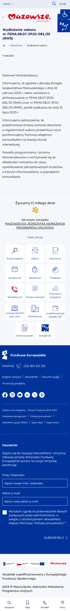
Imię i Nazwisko (13, 475)
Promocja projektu (13, 383)
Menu (63, 607)
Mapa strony (52, 422)
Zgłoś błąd (36, 422)
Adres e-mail (12, 493)
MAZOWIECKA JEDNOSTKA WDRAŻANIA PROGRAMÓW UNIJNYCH (35, 225)
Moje (27, 607)
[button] (65, 14)
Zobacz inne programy (14, 410)
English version (11, 377)
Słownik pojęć (50, 377)
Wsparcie (9, 607)
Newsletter (31, 377)
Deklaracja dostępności (14, 416)
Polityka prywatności (41, 416)
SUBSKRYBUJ (54, 538)
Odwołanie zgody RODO (14, 422)
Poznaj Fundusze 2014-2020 (42, 410)
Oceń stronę (35, 237)
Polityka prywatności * (50, 523)
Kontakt (45, 607)
